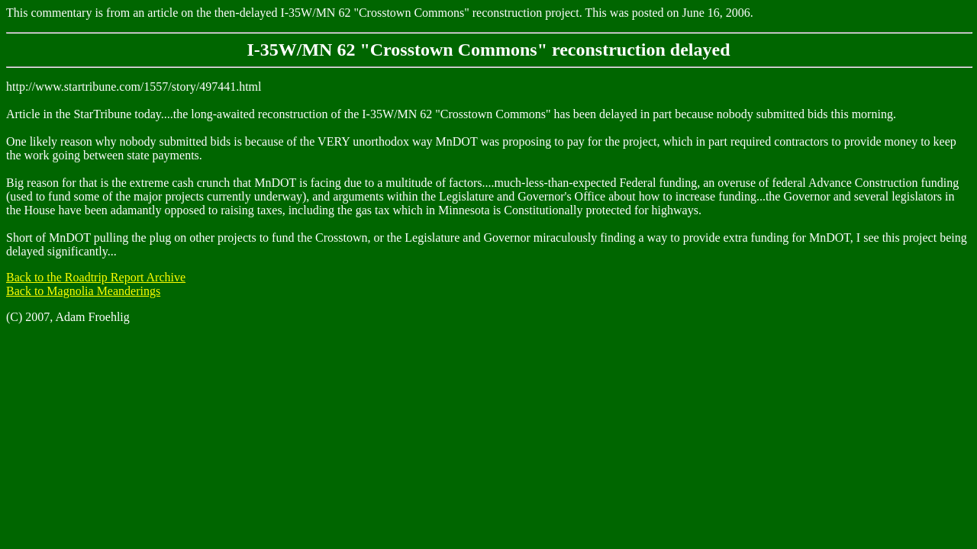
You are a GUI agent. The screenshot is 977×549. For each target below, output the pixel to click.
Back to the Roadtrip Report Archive (95, 277)
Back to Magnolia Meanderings (83, 290)
